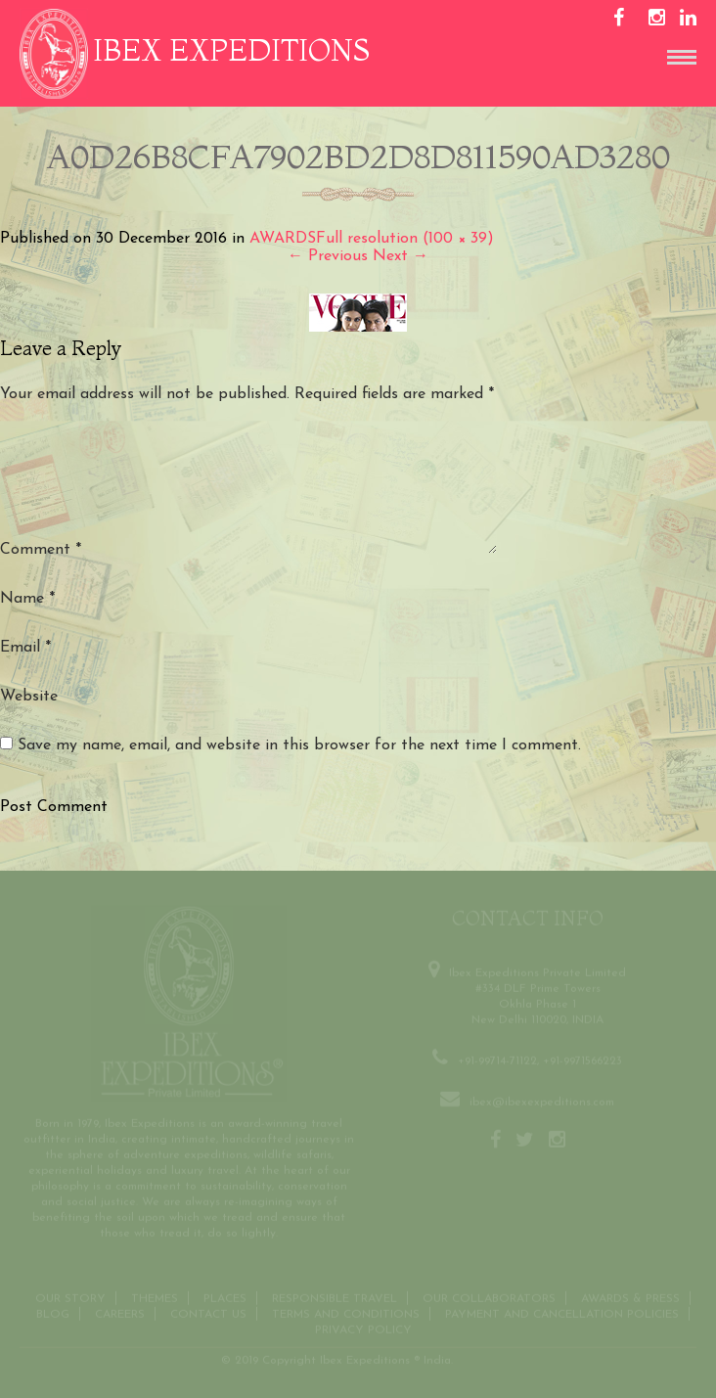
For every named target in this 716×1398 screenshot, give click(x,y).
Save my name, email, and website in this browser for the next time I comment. (299, 745)
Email (25, 647)
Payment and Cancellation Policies (562, 1313)
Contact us (208, 1313)
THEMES (154, 1297)
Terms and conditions (346, 1313)
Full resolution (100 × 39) (405, 239)
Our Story (70, 1297)
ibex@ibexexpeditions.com (542, 1100)
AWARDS (282, 239)
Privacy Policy (363, 1328)
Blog (52, 1313)
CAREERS (120, 1313)
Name (27, 599)
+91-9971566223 (582, 1059)
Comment (40, 550)
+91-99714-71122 (497, 1059)
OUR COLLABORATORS (489, 1297)
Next (400, 256)
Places (224, 1297)
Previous (328, 256)
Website (29, 696)
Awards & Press (630, 1297)
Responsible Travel (334, 1297)
